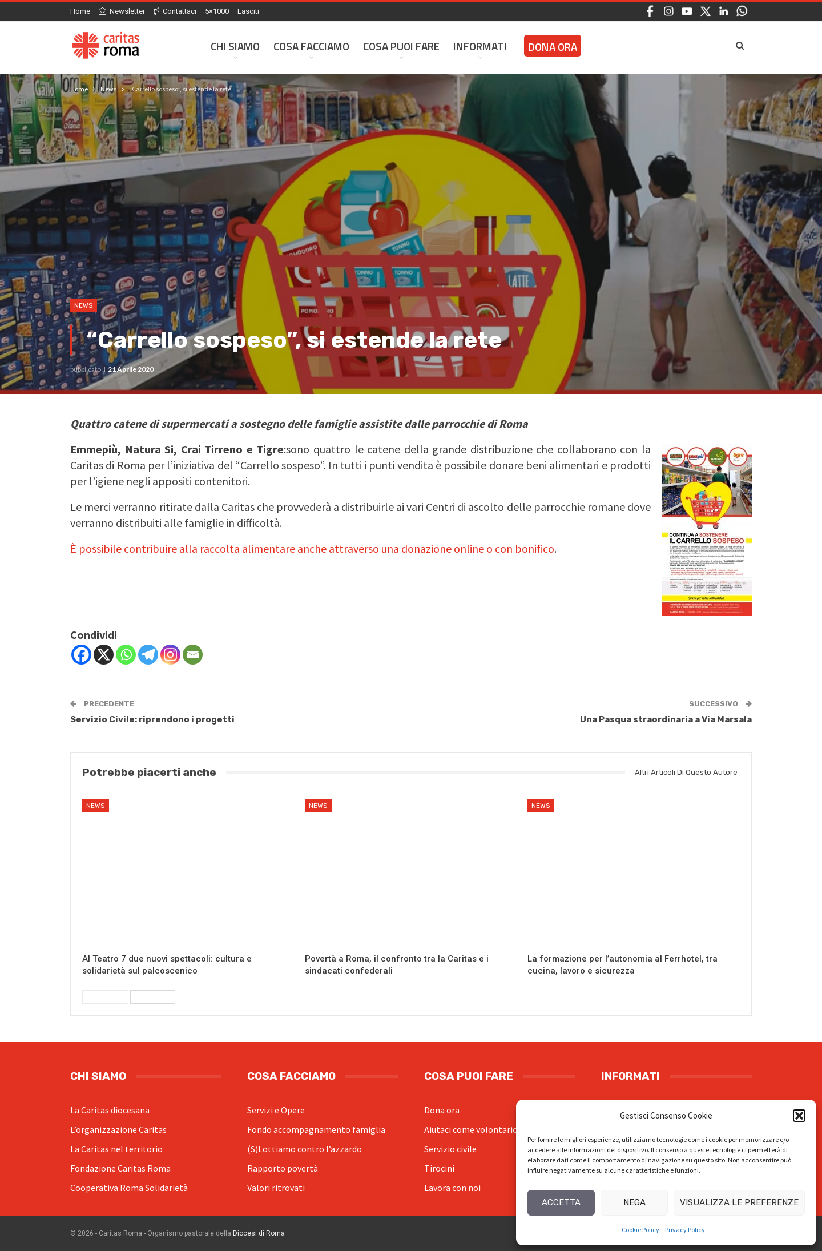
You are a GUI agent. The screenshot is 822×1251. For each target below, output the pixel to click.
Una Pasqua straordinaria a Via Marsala (666, 719)
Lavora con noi (452, 1187)
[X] (104, 655)
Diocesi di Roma (259, 1233)
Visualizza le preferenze (739, 1202)
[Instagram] (170, 655)
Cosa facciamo (311, 46)
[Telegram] (148, 655)
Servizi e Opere (276, 1110)
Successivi (152, 997)
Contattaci (175, 11)
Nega (634, 1202)
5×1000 (217, 11)
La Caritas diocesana (110, 1110)
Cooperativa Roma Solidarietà (129, 1187)
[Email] (193, 655)
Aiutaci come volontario (471, 1129)
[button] (799, 1115)
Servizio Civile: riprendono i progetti (152, 719)
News (83, 305)
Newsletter (122, 11)
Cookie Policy (640, 1229)
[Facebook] (81, 655)
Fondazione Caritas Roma (120, 1168)
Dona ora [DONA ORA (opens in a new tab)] (552, 46)
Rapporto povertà (282, 1168)
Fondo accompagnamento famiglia (316, 1129)
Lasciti (248, 11)
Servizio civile (450, 1149)
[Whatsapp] (126, 655)
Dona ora (442, 1110)
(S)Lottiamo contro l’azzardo (304, 1149)
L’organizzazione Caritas (118, 1129)
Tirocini (439, 1168)
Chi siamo (235, 46)
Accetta (561, 1202)
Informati (480, 46)
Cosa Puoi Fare (401, 46)
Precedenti (105, 997)
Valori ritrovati (276, 1187)
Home (80, 11)
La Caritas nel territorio (116, 1149)
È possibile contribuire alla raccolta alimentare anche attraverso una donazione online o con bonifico (312, 548)
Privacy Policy (685, 1229)
